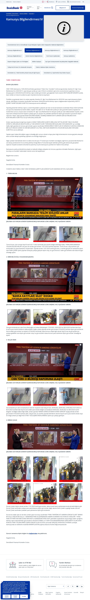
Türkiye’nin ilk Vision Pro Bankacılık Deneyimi (20, 67)
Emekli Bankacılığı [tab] (11, 577)
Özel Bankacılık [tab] (44, 577)
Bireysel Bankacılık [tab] (23, 577)
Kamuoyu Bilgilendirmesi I (15, 56)
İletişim (82, 592)
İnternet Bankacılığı (78, 8)
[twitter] (73, 586)
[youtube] (77, 586)
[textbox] (55, 586)
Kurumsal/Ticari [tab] (77, 577)
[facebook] (68, 586)
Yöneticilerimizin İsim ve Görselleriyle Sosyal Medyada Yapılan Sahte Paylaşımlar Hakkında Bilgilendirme (36, 45)
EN (83, 2)
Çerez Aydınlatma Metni (31, 594)
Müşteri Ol (62, 8)
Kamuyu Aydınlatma (69, 56)
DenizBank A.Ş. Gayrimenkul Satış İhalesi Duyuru (57, 73)
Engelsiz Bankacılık (58, 593)
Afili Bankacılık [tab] (34, 577)
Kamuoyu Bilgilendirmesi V (15, 50)
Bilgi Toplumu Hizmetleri (49, 593)
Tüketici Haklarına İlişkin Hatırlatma (45, 67)
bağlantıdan (33, 533)
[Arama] (52, 8)
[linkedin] (82, 586)
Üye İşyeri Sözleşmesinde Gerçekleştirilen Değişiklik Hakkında (61, 61)
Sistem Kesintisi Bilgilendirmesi (34, 56)
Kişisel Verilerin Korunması (68, 593)
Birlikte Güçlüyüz (36, 61)
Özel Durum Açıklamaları (53, 56)
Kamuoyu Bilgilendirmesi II (71, 50)
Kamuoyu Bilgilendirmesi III (52, 50)
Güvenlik (76, 592)
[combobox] (55, 586)
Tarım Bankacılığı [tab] (66, 577)
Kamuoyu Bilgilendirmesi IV (33, 50)
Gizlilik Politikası (40, 593)
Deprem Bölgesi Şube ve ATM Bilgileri (18, 61)
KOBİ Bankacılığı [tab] (55, 577)
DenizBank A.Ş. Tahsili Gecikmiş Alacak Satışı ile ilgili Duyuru (24, 73)
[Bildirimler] (43, 2)
